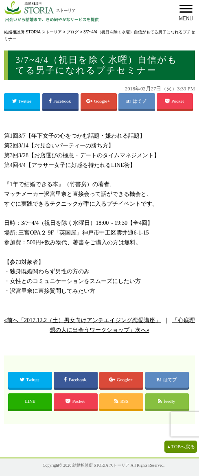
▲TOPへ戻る (180, 447)
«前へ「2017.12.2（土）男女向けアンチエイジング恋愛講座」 (82, 320)
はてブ (140, 101)
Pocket (175, 101)
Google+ (98, 101)
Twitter (22, 101)
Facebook (60, 101)
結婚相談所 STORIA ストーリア (100, 465)
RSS (121, 401)
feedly (167, 401)
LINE (30, 401)
